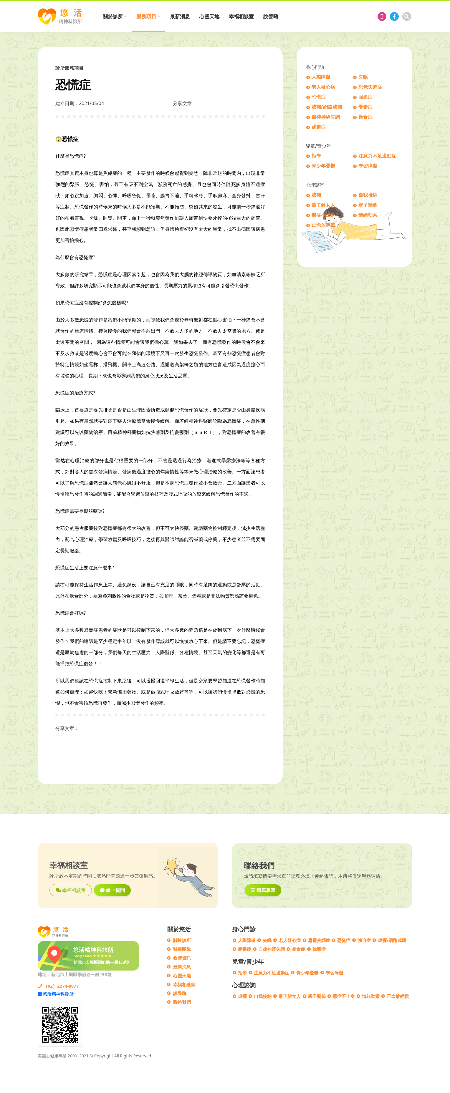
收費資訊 (182, 958)
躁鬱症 (319, 127)
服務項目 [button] (146, 16)
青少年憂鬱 (323, 166)
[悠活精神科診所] (382, 16)
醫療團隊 (182, 949)
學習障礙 (367, 166)
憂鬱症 (365, 107)
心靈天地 (209, 16)
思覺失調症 (370, 87)
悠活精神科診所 (56, 994)
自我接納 (367, 195)
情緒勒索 (367, 215)
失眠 (363, 77)
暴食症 (365, 117)
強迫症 (365, 97)
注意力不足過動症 (377, 156)
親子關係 (367, 205)
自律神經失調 (326, 117)
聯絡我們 (182, 1002)
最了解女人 (323, 205)
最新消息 (180, 16)
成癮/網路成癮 (327, 107)
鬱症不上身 (323, 215)
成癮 (316, 195)
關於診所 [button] (113, 16)
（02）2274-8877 (58, 986)
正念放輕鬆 (323, 225)
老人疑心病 (323, 87)
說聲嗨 (270, 16)
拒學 (316, 156)
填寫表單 (263, 890)
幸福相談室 (241, 16)
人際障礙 (321, 77)
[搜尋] (406, 16)
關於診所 (182, 940)
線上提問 (112, 890)
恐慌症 (319, 97)
